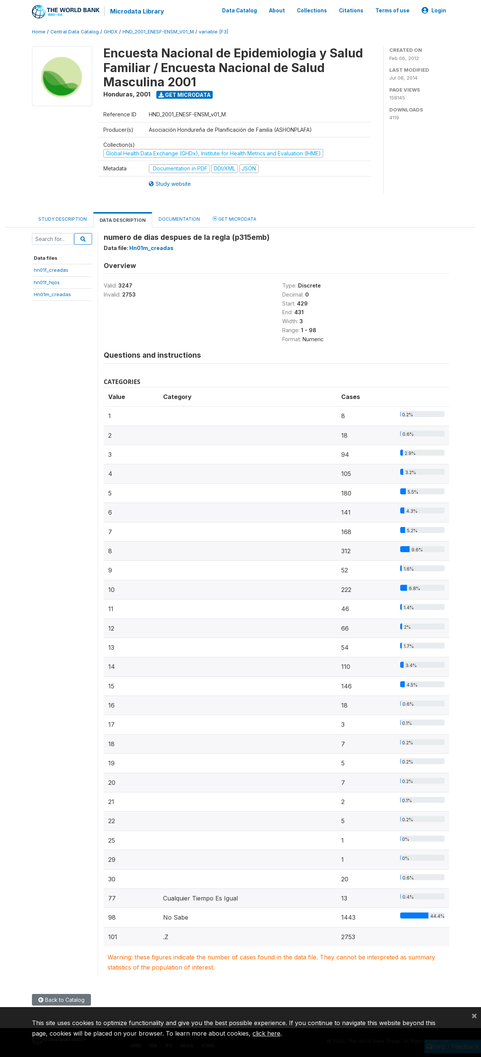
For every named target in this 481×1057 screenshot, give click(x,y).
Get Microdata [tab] (234, 218)
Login (434, 11)
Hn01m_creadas (52, 294)
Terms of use (392, 11)
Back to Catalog (61, 1000)
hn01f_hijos (47, 282)
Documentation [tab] (179, 219)
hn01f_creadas (51, 270)
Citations (351, 11)
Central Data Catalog (74, 32)
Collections (312, 11)
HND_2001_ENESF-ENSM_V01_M (158, 32)
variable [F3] (213, 32)
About (277, 11)
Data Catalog (239, 11)
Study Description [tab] (62, 219)
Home (38, 32)
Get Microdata (185, 95)
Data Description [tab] (123, 220)
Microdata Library (137, 11)
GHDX (111, 32)
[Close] (474, 1015)
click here (266, 1033)
